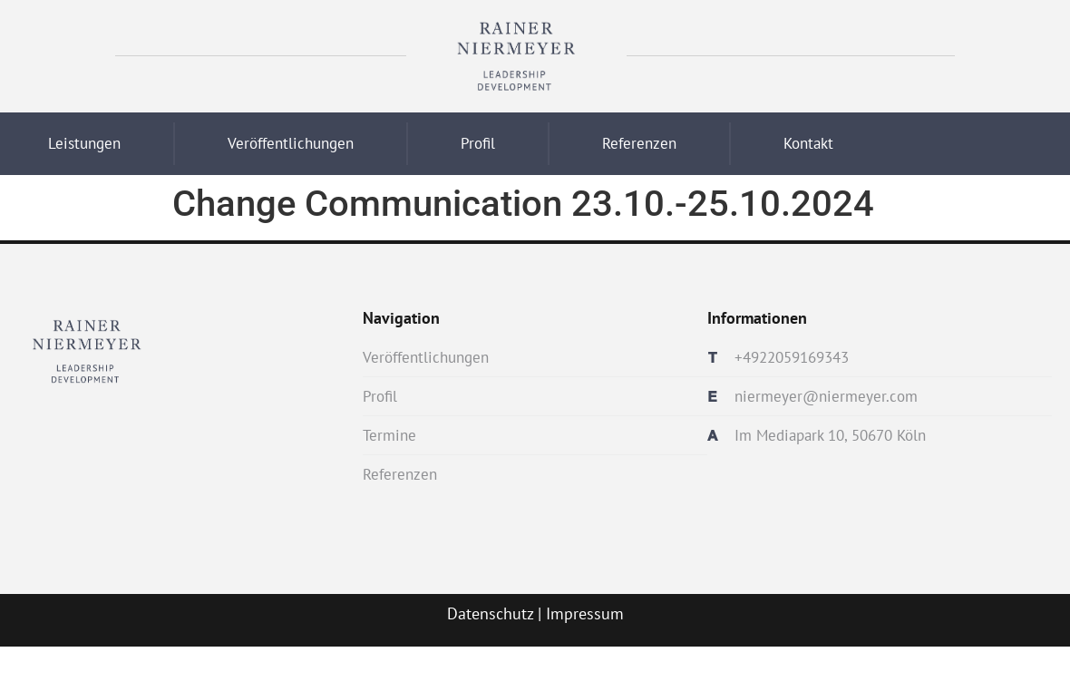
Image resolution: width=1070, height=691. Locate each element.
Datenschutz (490, 613)
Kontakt (808, 143)
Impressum (585, 613)
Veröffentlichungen (291, 143)
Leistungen (84, 143)
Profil (478, 143)
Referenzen (639, 143)
